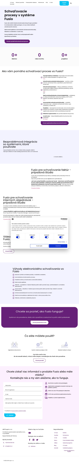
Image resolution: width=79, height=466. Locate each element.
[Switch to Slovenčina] (77, 3)
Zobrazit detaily (61, 241)
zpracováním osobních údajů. (19, 410)
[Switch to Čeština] (73, 3)
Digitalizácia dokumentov (14, 350)
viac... (44, 79)
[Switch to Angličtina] (75, 3)
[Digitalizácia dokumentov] (14, 344)
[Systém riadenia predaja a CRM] (39, 344)
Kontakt (12, 4)
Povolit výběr (39, 245)
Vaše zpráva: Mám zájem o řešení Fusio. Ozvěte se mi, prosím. (22, 405)
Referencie (41, 2)
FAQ (47, 2)
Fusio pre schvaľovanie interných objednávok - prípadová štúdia (18, 200)
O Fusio (12, 2)
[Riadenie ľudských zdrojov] (64, 344)
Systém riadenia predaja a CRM (39, 350)
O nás (51, 2)
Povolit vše (58, 245)
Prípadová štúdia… (35, 188)
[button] (71, 3)
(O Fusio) (45, 119)
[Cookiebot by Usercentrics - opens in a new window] (61, 219)
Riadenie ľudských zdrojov (64, 350)
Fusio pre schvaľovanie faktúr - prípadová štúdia (51, 171)
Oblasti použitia (20, 2)
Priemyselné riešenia (31, 2)
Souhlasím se (15, 410)
